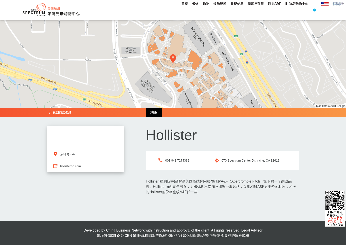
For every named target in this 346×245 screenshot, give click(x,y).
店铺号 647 (67, 154)
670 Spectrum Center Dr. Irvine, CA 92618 (250, 160)
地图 (153, 112)
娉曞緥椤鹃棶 (238, 235)
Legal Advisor (251, 230)
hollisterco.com (70, 166)
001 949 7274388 (177, 160)
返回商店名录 (62, 112)
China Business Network (125, 230)
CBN (128, 235)
